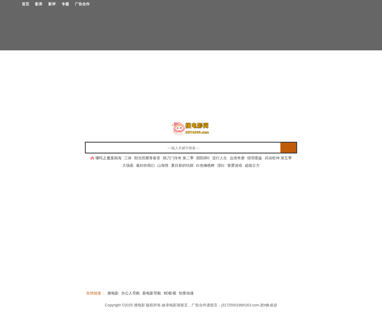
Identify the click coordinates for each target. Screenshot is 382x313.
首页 (25, 4)
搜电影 (113, 293)
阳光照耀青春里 (147, 158)
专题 (65, 4)
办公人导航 (130, 293)
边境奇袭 (237, 158)
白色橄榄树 (205, 165)
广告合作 (82, 4)
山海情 (162, 165)
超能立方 (252, 165)
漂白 (221, 165)
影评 (52, 4)
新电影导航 (151, 293)
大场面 (127, 165)
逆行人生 (219, 158)
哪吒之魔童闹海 (108, 158)
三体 (128, 158)
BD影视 (170, 293)
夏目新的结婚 (182, 165)
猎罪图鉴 (254, 158)
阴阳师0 (203, 158)
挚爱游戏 (234, 165)
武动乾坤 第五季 (278, 158)
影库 (38, 4)
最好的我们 (145, 165)
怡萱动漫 (186, 293)
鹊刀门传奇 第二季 (178, 158)
